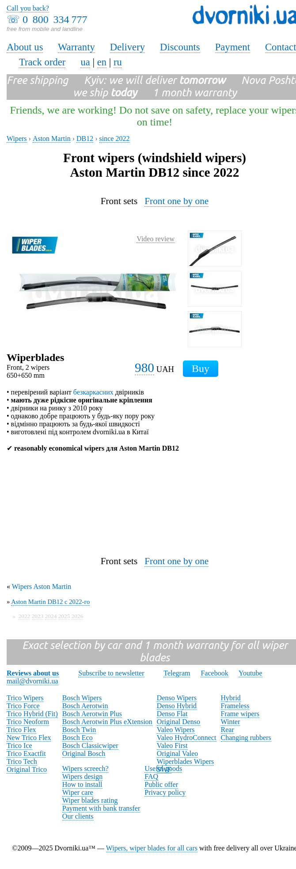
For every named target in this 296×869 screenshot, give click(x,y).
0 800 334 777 (55, 19)
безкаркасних (93, 392)
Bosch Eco (77, 737)
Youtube (250, 673)
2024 (51, 616)
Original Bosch (83, 753)
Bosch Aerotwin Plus (92, 713)
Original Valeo (177, 753)
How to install (82, 784)
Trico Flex (21, 729)
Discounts (180, 47)
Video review (156, 239)
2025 (64, 616)
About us (25, 47)
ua (85, 62)
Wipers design (82, 776)
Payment (232, 47)
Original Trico (27, 769)
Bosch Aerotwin (85, 706)
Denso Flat (172, 713)
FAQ (151, 776)
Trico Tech (22, 761)
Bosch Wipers (82, 698)
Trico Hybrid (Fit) (32, 713)
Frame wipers (240, 713)
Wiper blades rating (90, 800)
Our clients (78, 816)
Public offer (161, 784)
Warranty (76, 47)
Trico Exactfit (26, 753)
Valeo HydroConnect (186, 737)
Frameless (235, 706)
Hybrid (231, 698)
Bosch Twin (79, 729)
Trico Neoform (28, 721)
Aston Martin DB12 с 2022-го (50, 601)
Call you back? (28, 8)
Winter (230, 721)
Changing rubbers (246, 737)
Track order (42, 62)
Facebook (214, 673)
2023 (38, 616)
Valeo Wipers (176, 729)
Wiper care (77, 792)
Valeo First (172, 745)
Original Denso (178, 721)
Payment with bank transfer (101, 808)
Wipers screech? (85, 768)
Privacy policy (165, 792)
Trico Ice (19, 745)
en (101, 62)
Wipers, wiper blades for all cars (151, 848)
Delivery (127, 47)
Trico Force (23, 706)
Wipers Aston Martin (41, 586)
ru (118, 62)
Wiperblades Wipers (185, 761)
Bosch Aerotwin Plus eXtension (107, 721)
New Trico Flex (29, 737)
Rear (227, 729)
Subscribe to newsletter (111, 673)
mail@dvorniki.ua (32, 681)
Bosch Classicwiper (90, 745)
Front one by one (176, 201)
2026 (77, 616)
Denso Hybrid (177, 706)
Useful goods (163, 768)
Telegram (176, 673)
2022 (24, 616)
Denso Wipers (177, 698)
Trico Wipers (25, 698)
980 (144, 368)
